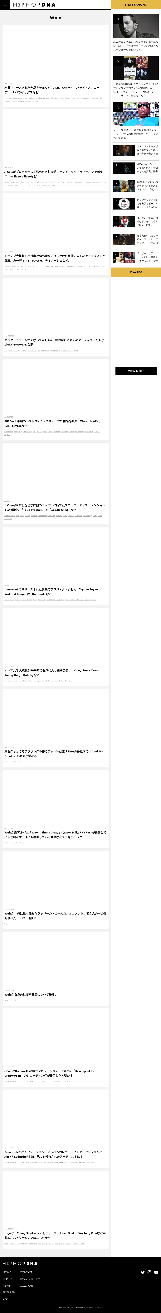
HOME (7, 1272)
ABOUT (7, 1299)
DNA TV (7, 1279)
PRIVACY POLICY (30, 1279)
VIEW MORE (136, 371)
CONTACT (26, 1272)
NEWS (7, 1286)
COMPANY (26, 1286)
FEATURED (9, 1292)
